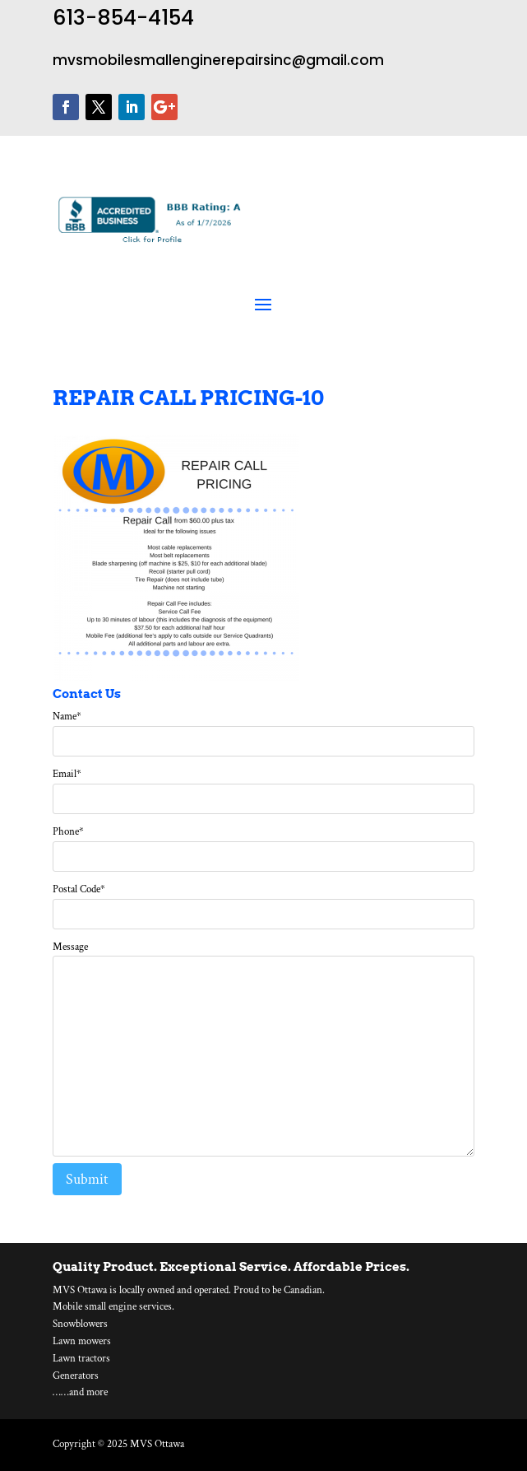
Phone (68, 832)
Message (70, 947)
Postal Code (79, 889)
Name (67, 717)
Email (67, 774)
